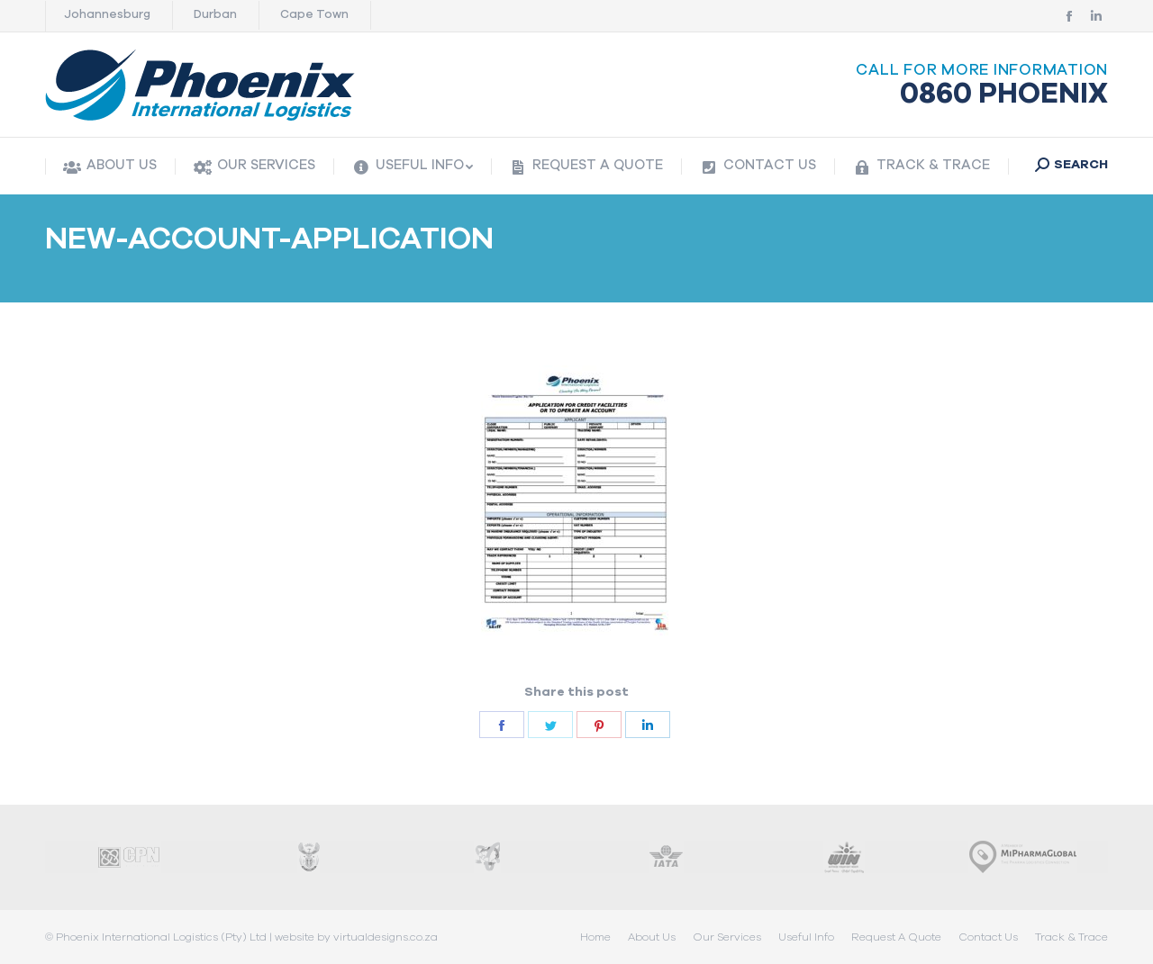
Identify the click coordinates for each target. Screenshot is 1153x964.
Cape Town (314, 15)
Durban (215, 15)
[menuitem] (110, 167)
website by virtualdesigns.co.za (356, 937)
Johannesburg (107, 15)
